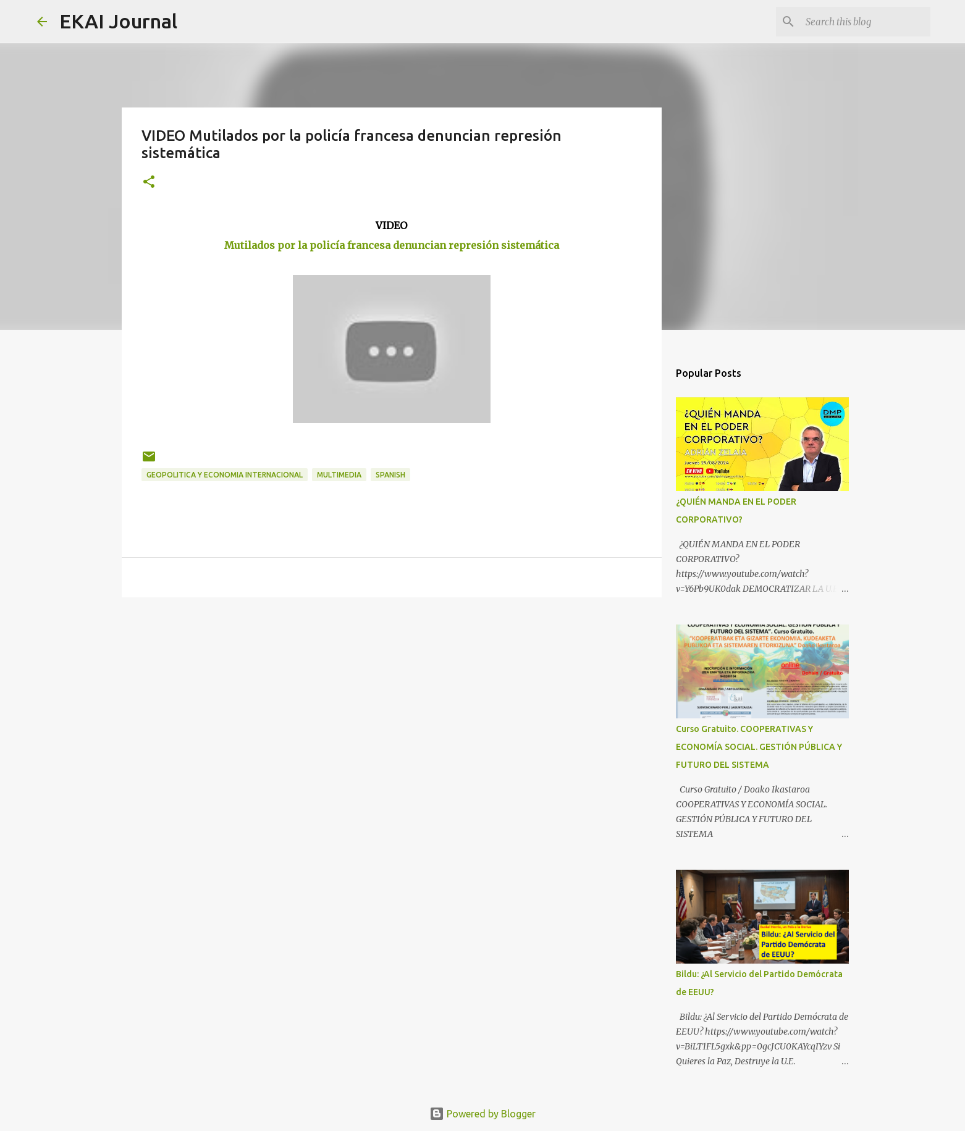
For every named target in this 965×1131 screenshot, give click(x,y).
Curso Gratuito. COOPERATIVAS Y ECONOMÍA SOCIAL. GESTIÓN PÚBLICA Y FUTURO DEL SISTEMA (759, 747)
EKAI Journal (118, 21)
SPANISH (390, 475)
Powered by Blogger (482, 1113)
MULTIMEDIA (339, 475)
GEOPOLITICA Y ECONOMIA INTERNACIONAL (224, 475)
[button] (148, 182)
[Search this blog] (865, 21)
